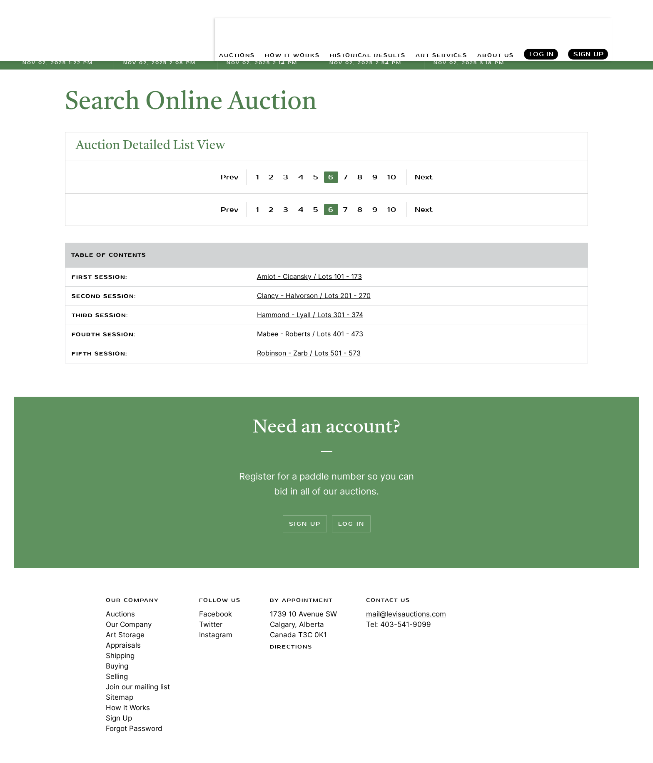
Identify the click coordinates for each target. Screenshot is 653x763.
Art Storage (125, 635)
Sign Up (588, 25)
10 (392, 177)
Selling (117, 676)
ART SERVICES (431, 25)
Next (424, 177)
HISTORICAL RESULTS (348, 25)
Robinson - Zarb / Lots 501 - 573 (309, 353)
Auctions (120, 614)
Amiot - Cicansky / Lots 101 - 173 (309, 276)
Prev (229, 177)
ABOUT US (492, 25)
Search (631, 25)
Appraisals (123, 645)
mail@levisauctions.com (406, 614)
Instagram (215, 635)
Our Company (129, 624)
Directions (291, 647)
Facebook (215, 614)
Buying (117, 666)
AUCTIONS (201, 25)
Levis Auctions (66, 25)
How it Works (128, 707)
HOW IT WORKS (263, 25)
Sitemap (119, 697)
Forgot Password (134, 728)
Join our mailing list (138, 687)
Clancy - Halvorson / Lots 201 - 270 (314, 295)
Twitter (210, 624)
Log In (541, 25)
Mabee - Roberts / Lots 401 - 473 (310, 334)
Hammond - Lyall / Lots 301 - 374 (310, 315)
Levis (49, 629)
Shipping (120, 655)
